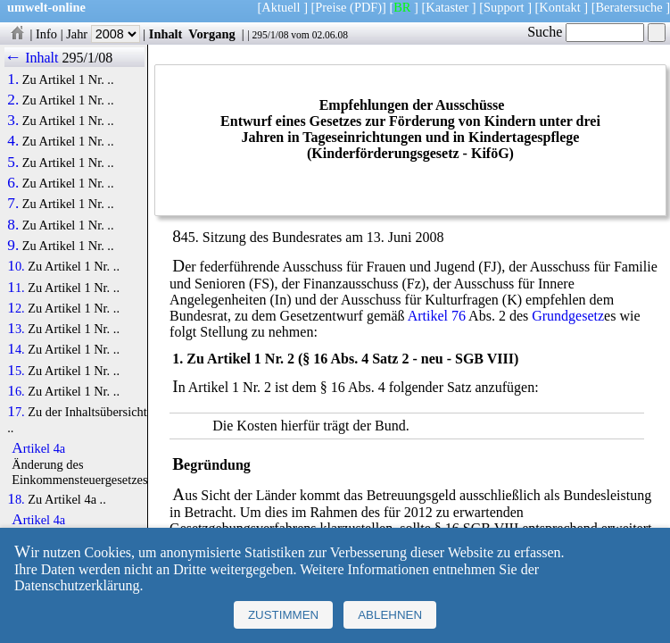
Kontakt (559, 7)
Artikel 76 (437, 315)
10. (15, 266)
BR (401, 7)
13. (15, 329)
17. (15, 412)
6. (13, 183)
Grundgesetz (568, 315)
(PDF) (366, 7)
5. (13, 162)
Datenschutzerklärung (76, 585)
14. (15, 349)
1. (13, 79)
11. (15, 287)
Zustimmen (283, 615)
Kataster (447, 7)
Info (46, 34)
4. (13, 141)
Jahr (103, 34)
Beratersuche (629, 7)
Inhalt (166, 34)
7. (13, 203)
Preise (330, 7)
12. (15, 308)
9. (13, 245)
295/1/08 (270, 34)
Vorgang (212, 34)
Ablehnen (390, 615)
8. (13, 225)
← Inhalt (31, 57)
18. (15, 499)
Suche (585, 31)
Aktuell (280, 7)
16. (15, 391)
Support (504, 7)
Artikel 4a (38, 448)
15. (15, 370)
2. (13, 100)
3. (13, 120)
